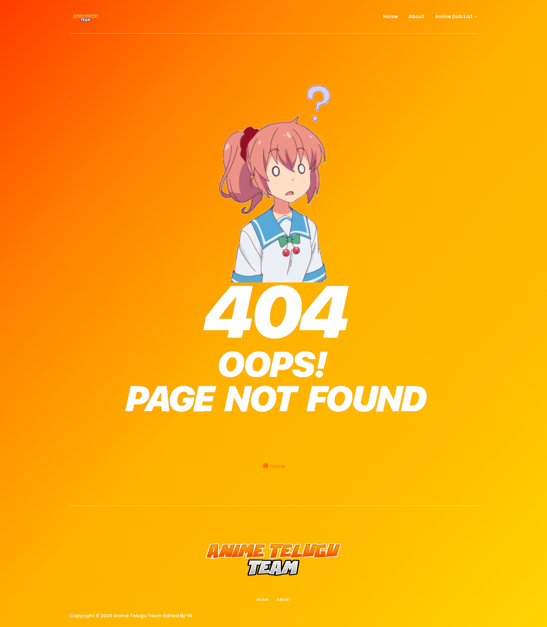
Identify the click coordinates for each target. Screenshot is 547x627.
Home (273, 466)
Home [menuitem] (390, 16)
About (284, 599)
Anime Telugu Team (137, 615)
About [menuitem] (417, 16)
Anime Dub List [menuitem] (454, 16)
